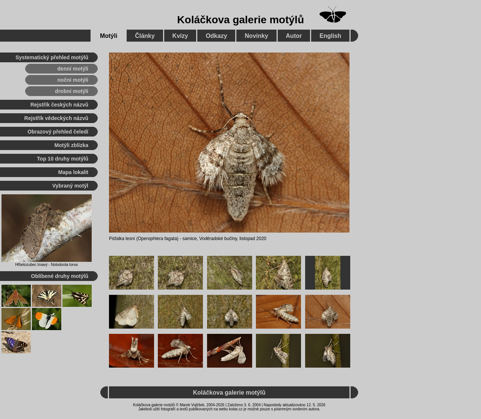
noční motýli (72, 80)
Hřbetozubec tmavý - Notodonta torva (46, 265)
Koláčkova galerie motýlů (240, 20)
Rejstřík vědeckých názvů (56, 118)
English (330, 36)
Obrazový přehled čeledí (57, 132)
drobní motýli (71, 91)
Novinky (256, 36)
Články (144, 36)
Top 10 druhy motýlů (62, 159)
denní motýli (72, 69)
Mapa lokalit (73, 172)
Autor (294, 36)
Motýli (108, 36)
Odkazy (216, 36)
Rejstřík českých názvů (59, 105)
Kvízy (180, 36)
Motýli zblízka (71, 145)
